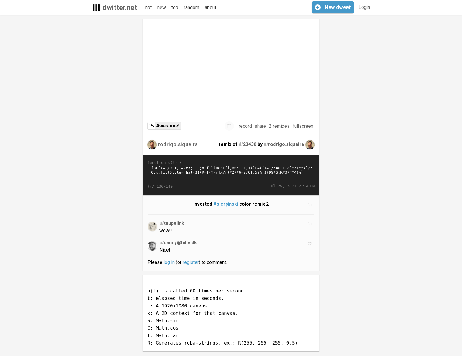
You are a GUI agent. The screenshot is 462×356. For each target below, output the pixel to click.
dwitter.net (120, 8)
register (191, 262)
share (260, 126)
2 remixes (279, 126)
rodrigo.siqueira (178, 144)
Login (364, 7)
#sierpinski (225, 204)
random (191, 7)
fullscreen (303, 126)
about (210, 7)
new (161, 7)
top (174, 7)
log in (169, 262)
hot (148, 7)
